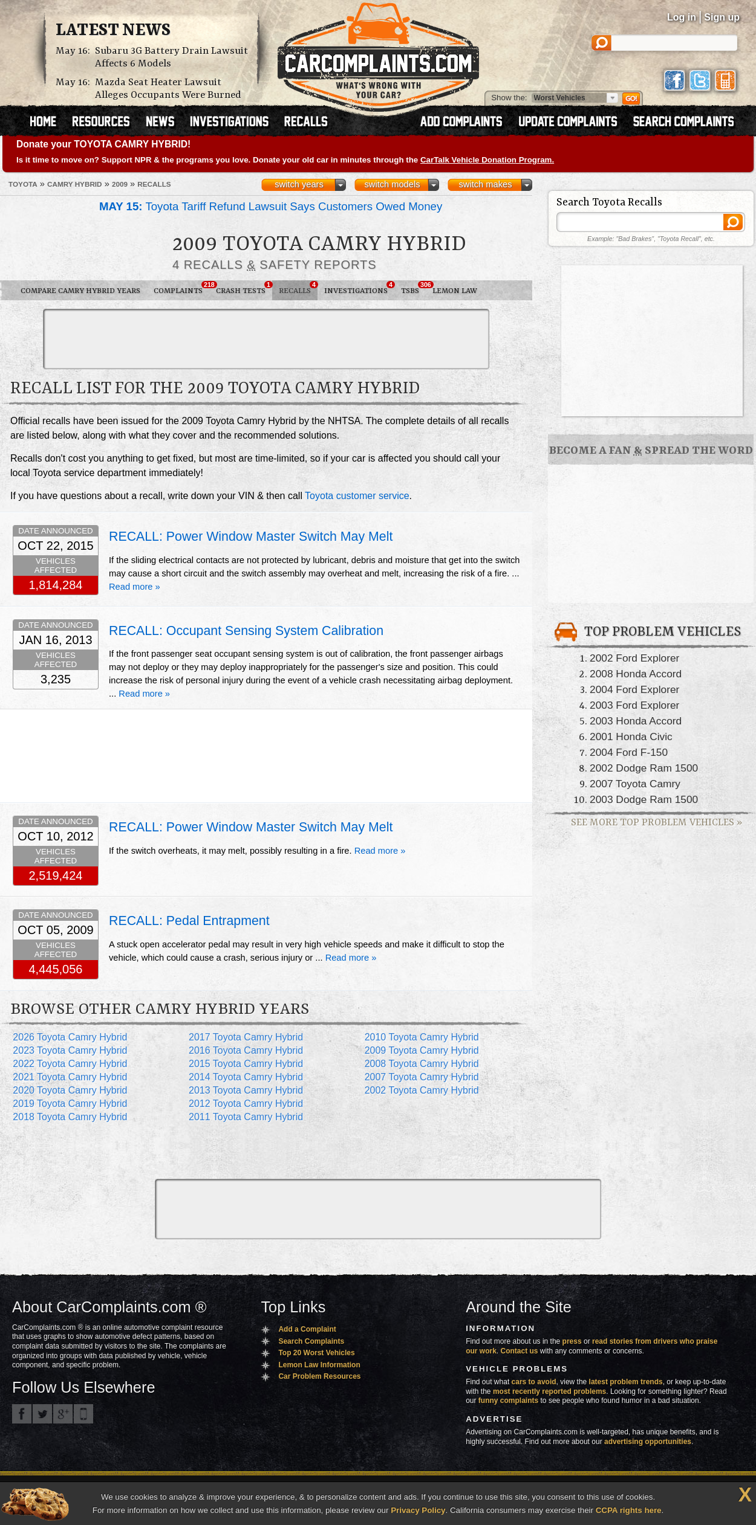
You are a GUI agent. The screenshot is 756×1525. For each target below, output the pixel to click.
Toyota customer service (357, 496)
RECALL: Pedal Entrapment (189, 921)
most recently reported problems (549, 1391)
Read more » (134, 587)
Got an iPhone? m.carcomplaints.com (83, 1413)
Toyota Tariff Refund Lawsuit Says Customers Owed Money (270, 206)
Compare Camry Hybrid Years (80, 290)
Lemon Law (454, 290)
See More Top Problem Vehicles (656, 822)
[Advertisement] (266, 339)
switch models (392, 184)
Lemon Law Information (319, 1365)
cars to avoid (534, 1382)
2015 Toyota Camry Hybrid (246, 1064)
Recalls (298, 288)
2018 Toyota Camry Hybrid (70, 1117)
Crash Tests (244, 288)
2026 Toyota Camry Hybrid (70, 1037)
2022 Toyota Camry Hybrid (70, 1064)
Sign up (722, 17)
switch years (299, 184)
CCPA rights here (629, 1510)
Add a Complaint (307, 1329)
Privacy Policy (418, 1510)
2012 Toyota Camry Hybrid (246, 1103)
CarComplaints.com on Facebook (21, 1413)
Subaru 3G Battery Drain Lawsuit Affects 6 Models (171, 57)
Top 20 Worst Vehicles (316, 1353)
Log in (681, 17)
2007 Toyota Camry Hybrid (422, 1077)
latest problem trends (626, 1382)
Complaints (181, 288)
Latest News (113, 30)
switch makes (485, 184)
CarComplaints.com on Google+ (63, 1413)
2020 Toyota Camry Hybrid (70, 1090)
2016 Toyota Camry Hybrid (246, 1050)
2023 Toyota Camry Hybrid (70, 1050)
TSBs (413, 288)
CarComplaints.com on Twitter (42, 1413)
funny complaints (508, 1400)
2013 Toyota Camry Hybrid (246, 1090)
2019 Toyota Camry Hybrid (70, 1103)
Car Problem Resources (319, 1376)
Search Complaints (311, 1341)
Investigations (359, 288)
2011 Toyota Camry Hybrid (246, 1117)
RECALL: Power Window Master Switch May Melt (251, 536)
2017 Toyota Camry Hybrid (246, 1037)
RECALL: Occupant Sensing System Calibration (246, 631)
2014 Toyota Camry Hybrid (246, 1077)
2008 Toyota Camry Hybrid (422, 1064)
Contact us (519, 1351)
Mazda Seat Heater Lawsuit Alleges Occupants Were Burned (168, 89)
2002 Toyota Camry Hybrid (422, 1090)
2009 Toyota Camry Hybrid (422, 1050)
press (572, 1341)
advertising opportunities (647, 1441)
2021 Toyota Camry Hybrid (70, 1077)
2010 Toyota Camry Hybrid (422, 1037)
